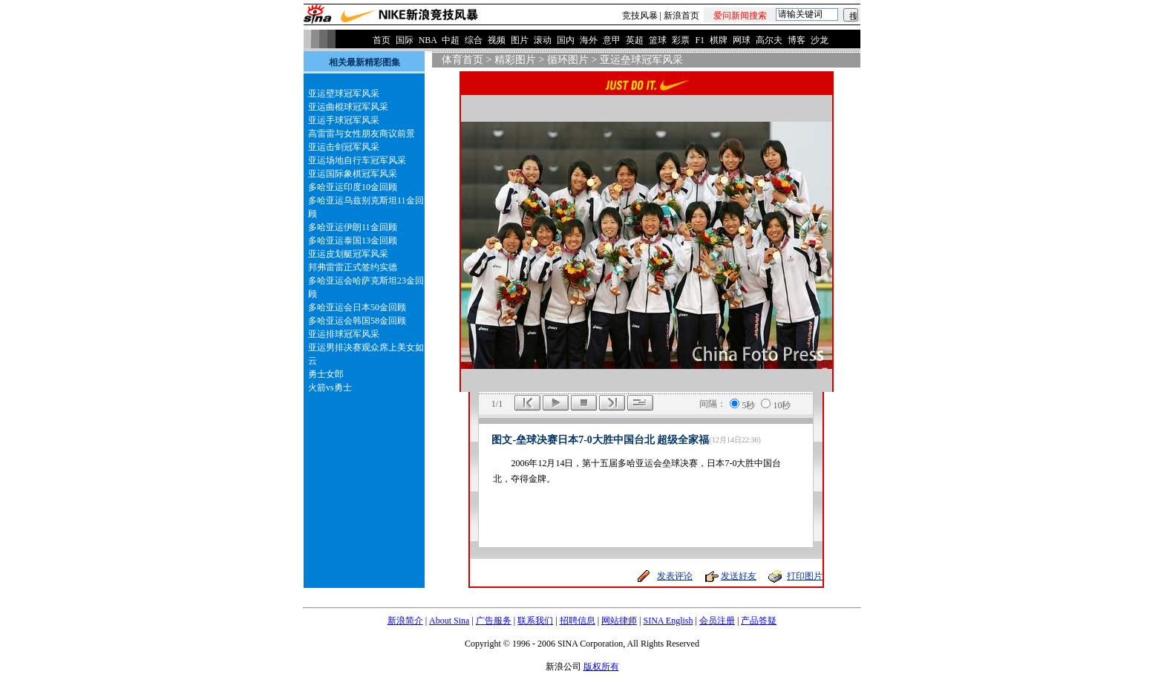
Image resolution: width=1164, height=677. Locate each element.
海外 (589, 40)
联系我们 (535, 620)
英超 (635, 40)
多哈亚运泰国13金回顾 (352, 240)
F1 (699, 40)
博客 (796, 40)
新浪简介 (405, 620)
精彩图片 (515, 59)
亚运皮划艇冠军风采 (348, 254)
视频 (497, 40)
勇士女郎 (326, 374)
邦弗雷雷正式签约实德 (352, 267)
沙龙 (819, 40)
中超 (451, 40)
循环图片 (568, 59)
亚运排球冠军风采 (343, 334)
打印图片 (805, 576)
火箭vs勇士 (330, 387)
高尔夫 (769, 40)
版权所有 (601, 666)
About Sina (449, 620)
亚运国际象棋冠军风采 (352, 174)
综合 (474, 40)
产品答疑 (758, 620)
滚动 (543, 40)
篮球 (658, 40)
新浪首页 (681, 15)
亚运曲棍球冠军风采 (348, 107)
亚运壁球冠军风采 (343, 93)
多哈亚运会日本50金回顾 (357, 307)
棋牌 (719, 40)
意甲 (612, 40)
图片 (520, 40)
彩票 (681, 40)
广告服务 (493, 620)
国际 (404, 40)
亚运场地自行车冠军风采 (357, 160)
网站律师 (619, 620)
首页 (381, 40)
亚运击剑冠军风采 (343, 147)
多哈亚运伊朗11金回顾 (352, 227)
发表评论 (675, 576)
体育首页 (462, 59)
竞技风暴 (640, 15)
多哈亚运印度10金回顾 (352, 187)
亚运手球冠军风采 (343, 120)
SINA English (668, 620)
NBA (428, 40)
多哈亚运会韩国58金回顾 (357, 320)
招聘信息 (577, 620)
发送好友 (738, 576)
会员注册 (717, 620)
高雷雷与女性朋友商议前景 (361, 133)
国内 (566, 40)
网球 (742, 40)
